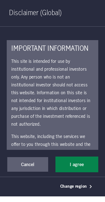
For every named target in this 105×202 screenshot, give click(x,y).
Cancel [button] (27, 164)
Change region (76, 187)
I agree (77, 164)
